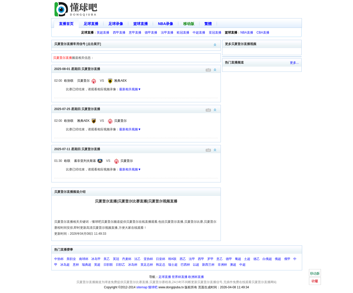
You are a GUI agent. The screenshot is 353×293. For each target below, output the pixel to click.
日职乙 (120, 264)
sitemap (141, 287)
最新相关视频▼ (130, 89)
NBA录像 (165, 24)
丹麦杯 (126, 259)
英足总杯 (147, 264)
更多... (294, 63)
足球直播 (91, 24)
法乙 (137, 259)
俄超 (278, 259)
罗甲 (210, 259)
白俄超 (267, 259)
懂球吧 (152, 287)
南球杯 (83, 259)
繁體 (208, 24)
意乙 (219, 259)
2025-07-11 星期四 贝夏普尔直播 (137, 148)
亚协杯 (148, 259)
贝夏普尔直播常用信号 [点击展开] (137, 43)
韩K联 (172, 259)
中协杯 (59, 259)
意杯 (76, 264)
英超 (97, 264)
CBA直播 (263, 32)
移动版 (188, 24)
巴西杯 (185, 264)
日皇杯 (160, 259)
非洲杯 (222, 264)
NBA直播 (246, 32)
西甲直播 (119, 32)
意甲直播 (135, 32)
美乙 (107, 259)
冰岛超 (65, 264)
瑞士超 (173, 264)
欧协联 (69, 80)
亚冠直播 (215, 32)
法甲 (192, 259)
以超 (196, 264)
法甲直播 (167, 32)
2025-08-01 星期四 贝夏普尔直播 (137, 68)
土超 (247, 259)
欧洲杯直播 (196, 277)
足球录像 (115, 24)
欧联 (67, 161)
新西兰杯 (208, 264)
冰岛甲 (96, 259)
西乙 (183, 259)
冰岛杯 (132, 264)
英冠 (116, 259)
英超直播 (103, 32)
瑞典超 (86, 264)
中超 (242, 264)
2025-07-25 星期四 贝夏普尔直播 (137, 108)
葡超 (238, 259)
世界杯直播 (179, 277)
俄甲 (287, 259)
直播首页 (66, 24)
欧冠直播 (183, 32)
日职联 (108, 264)
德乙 (256, 259)
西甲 (201, 259)
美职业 (71, 259)
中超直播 (199, 32)
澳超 (233, 264)
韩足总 (160, 264)
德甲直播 (151, 32)
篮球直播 (140, 24)
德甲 (229, 259)
